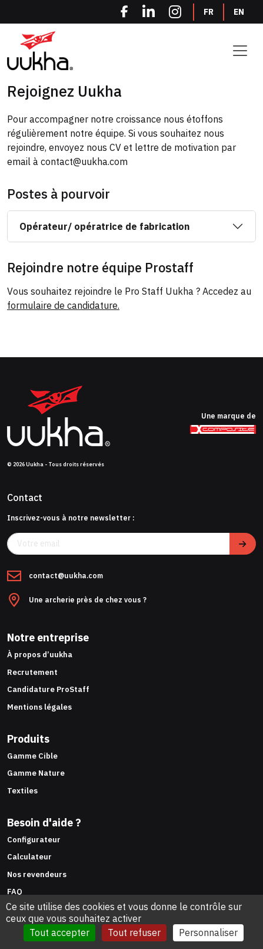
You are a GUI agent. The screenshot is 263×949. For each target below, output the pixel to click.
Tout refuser (134, 932)
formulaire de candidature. (63, 305)
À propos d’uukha (39, 655)
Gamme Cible (32, 756)
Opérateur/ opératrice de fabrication (104, 226)
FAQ (14, 892)
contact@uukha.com (66, 576)
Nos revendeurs (36, 874)
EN (239, 11)
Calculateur (29, 857)
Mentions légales (39, 707)
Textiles (22, 791)
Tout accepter (59, 932)
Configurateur (34, 840)
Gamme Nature (36, 773)
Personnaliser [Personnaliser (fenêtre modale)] (208, 932)
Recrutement (32, 672)
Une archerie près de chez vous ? (88, 600)
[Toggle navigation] (240, 50)
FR (209, 11)
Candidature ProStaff (48, 689)
